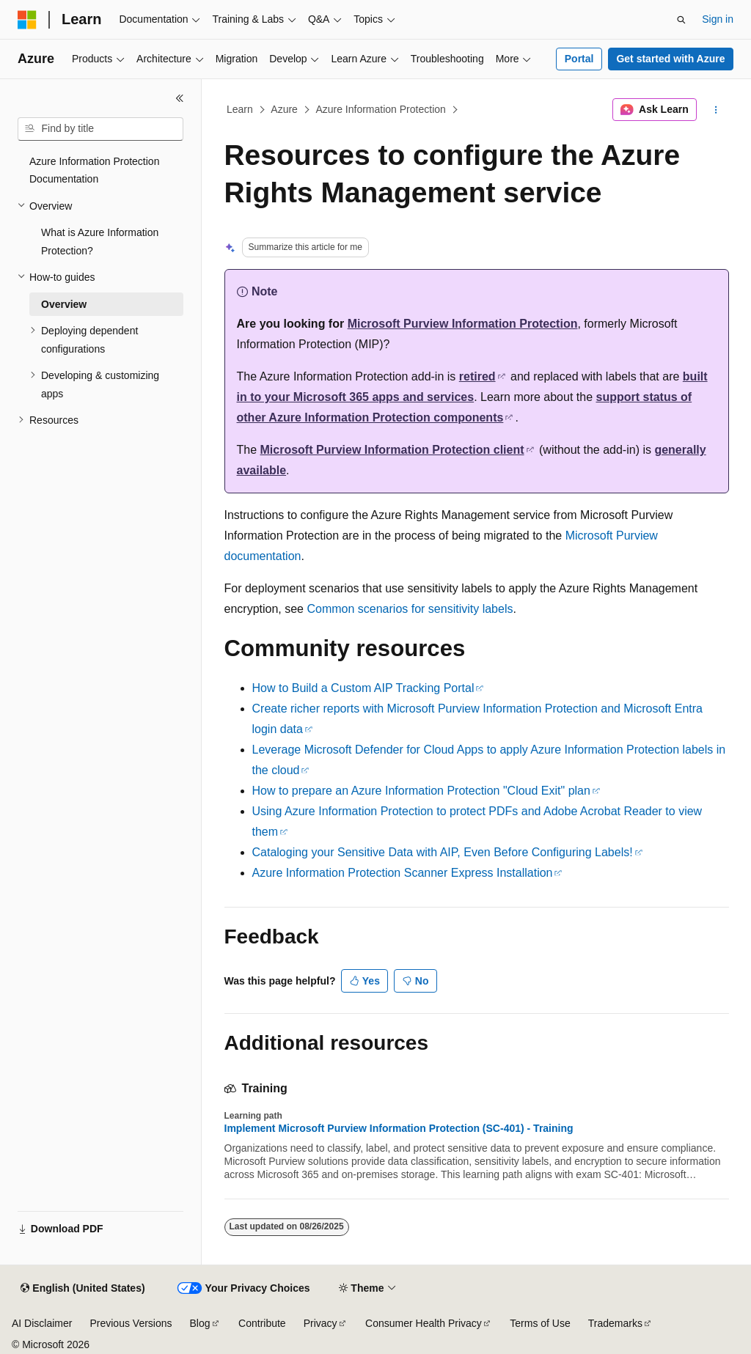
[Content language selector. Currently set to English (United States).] (82, 1288)
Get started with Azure (670, 59)
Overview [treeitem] (64, 304)
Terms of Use (540, 1323)
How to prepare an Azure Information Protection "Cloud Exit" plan (421, 790)
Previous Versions (130, 1323)
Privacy (320, 1323)
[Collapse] (179, 98)
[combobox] (100, 129)
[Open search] (681, 20)
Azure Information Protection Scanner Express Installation (402, 873)
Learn (240, 109)
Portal (579, 59)
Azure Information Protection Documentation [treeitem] (94, 170)
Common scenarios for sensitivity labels (410, 609)
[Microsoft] (27, 19)
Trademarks (615, 1323)
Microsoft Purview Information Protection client (392, 450)
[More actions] (715, 110)
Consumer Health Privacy (423, 1323)
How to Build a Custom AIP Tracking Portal (363, 688)
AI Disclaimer (42, 1323)
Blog (200, 1323)
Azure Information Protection (380, 109)
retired (477, 376)
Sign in (717, 19)
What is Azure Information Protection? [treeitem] (99, 242)
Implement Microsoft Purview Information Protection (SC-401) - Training (399, 1128)
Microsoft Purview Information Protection (463, 323)
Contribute (262, 1323)
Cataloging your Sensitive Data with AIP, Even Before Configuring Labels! (442, 852)
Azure (284, 109)
